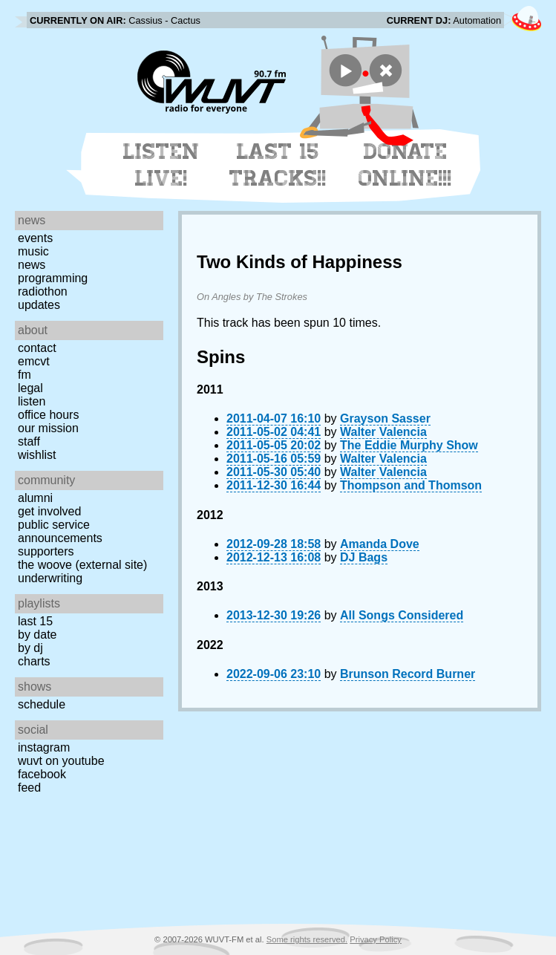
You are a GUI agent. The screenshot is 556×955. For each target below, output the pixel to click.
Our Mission (48, 428)
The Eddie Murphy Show (409, 445)
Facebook (42, 774)
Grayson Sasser (385, 418)
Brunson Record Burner (407, 674)
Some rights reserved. (306, 939)
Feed (29, 787)
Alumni (35, 498)
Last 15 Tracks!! (278, 165)
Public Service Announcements (60, 531)
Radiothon (43, 291)
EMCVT (34, 361)
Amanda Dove (379, 544)
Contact (37, 348)
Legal (30, 388)
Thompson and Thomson (411, 485)
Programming (53, 278)
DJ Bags (363, 557)
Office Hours (48, 414)
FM (24, 374)
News (31, 264)
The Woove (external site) (82, 564)
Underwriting (50, 578)
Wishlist (37, 455)
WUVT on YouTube (61, 760)
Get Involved (49, 511)
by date (37, 634)
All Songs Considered (401, 615)
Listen (31, 401)
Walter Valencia (383, 432)
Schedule (41, 704)
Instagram (44, 747)
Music (33, 251)
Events (35, 238)
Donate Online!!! (405, 165)
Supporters (46, 551)
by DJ (30, 648)
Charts (34, 661)
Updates (39, 305)
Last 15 (35, 621)
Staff (29, 441)
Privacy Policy (376, 939)
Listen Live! (161, 165)
